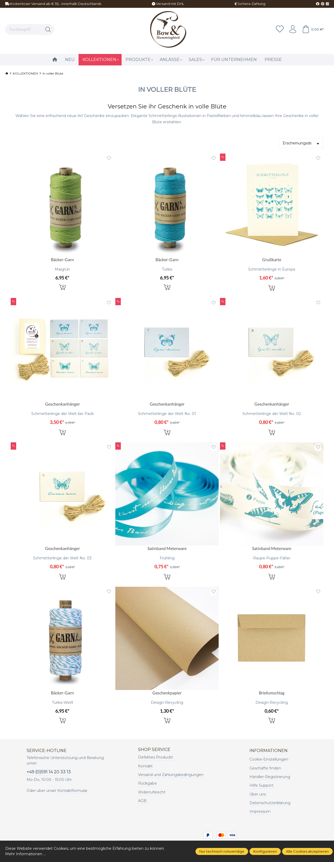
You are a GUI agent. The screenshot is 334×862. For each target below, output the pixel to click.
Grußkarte (271, 259)
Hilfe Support (261, 785)
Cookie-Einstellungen (268, 759)
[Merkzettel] (280, 29)
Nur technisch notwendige (221, 851)
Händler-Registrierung (269, 776)
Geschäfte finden (265, 768)
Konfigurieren (265, 851)
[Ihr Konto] (293, 29)
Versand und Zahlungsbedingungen (171, 774)
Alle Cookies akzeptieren (307, 851)
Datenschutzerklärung (269, 802)
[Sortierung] (300, 143)
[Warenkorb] (313, 29)
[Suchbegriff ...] (24, 29)
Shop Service (154, 750)
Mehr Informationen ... (25, 854)
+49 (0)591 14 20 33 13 (49, 771)
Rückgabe (147, 783)
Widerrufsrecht (151, 792)
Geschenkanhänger (62, 403)
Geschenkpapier (167, 692)
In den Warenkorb (62, 287)
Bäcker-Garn (62, 259)
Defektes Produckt (155, 757)
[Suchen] (48, 29)
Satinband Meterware (167, 548)
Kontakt (145, 766)
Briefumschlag (271, 692)
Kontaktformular (72, 790)
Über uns (257, 794)
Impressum (260, 811)
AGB (142, 800)
